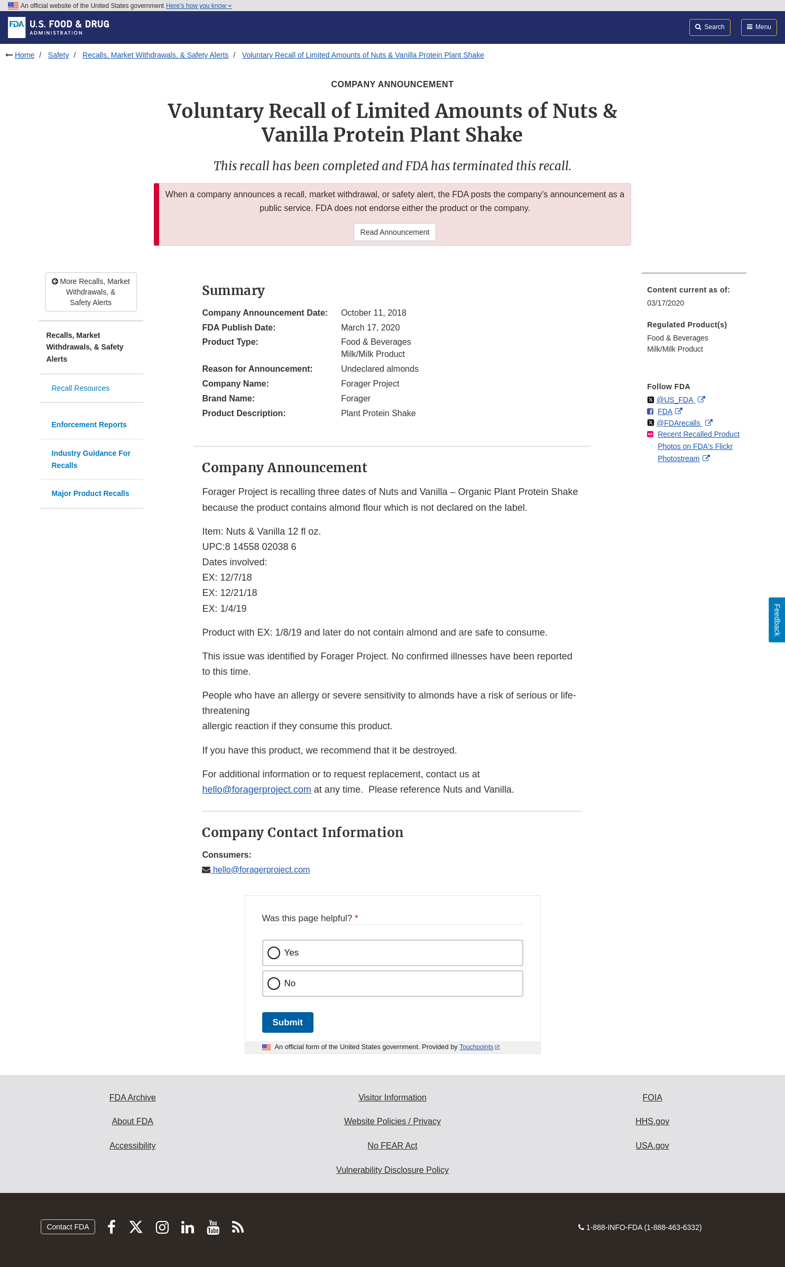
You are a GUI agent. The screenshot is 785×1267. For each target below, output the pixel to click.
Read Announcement (395, 232)
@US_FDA (676, 400)
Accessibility (132, 1145)
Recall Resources (81, 388)
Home (24, 55)
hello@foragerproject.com (256, 789)
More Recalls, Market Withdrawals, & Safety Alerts (91, 292)
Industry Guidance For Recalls (91, 459)
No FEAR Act (392, 1145)
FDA (665, 411)
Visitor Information (392, 1097)
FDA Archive (132, 1097)
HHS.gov (652, 1121)
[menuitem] (694, 299)
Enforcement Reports (89, 424)
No (290, 983)
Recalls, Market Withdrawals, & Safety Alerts (155, 55)
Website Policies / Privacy (392, 1121)
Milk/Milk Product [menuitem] (675, 349)
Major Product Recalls (91, 493)
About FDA (132, 1121)
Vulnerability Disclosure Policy (392, 1169)
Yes (291, 953)
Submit (288, 1022)
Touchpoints (476, 1047)
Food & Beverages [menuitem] (677, 338)
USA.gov (652, 1145)
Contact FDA (68, 1227)
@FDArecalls (680, 423)
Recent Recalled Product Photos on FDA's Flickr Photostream (699, 446)
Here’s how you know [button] (199, 6)
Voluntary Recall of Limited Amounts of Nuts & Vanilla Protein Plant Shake (363, 55)
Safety (58, 55)
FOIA (652, 1097)
